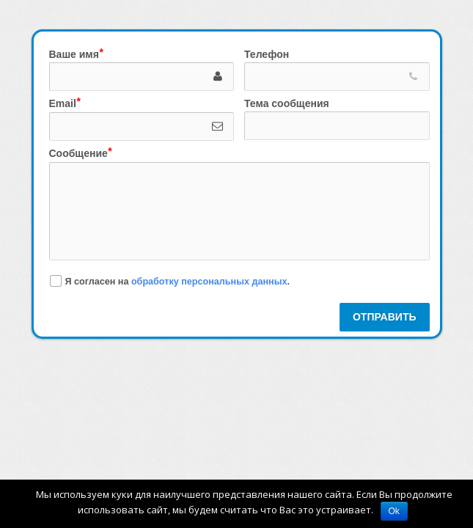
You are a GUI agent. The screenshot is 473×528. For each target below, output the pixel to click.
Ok (394, 511)
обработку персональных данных (209, 281)
